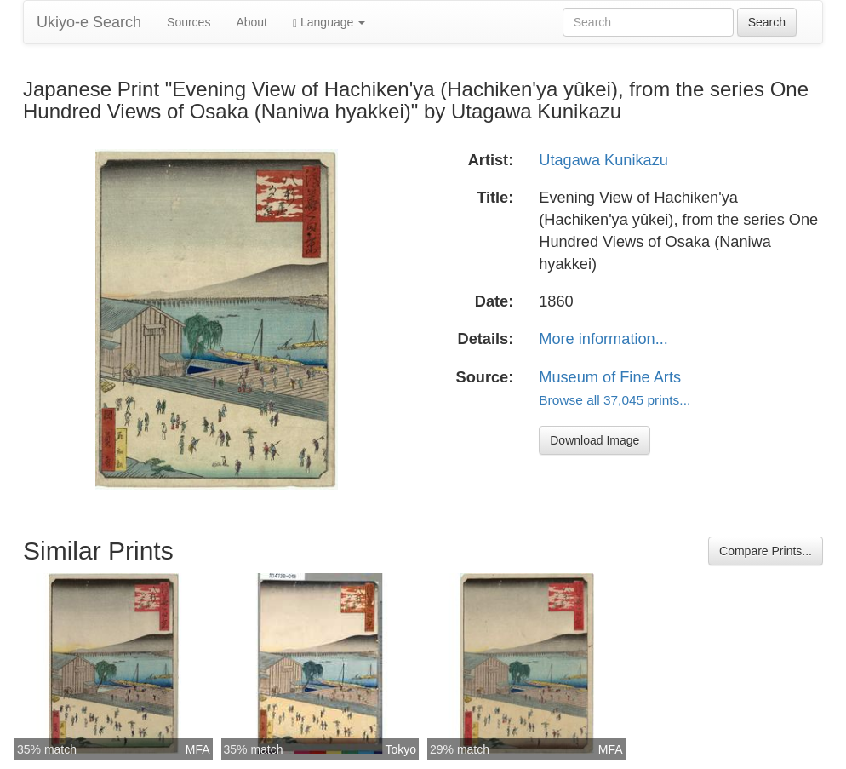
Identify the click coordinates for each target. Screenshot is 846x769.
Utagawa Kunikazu (603, 160)
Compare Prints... (765, 551)
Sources (188, 22)
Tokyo (400, 749)
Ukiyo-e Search (89, 22)
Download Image (594, 440)
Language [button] (329, 22)
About (251, 22)
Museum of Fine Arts (610, 377)
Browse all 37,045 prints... (614, 400)
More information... (603, 338)
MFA (198, 749)
